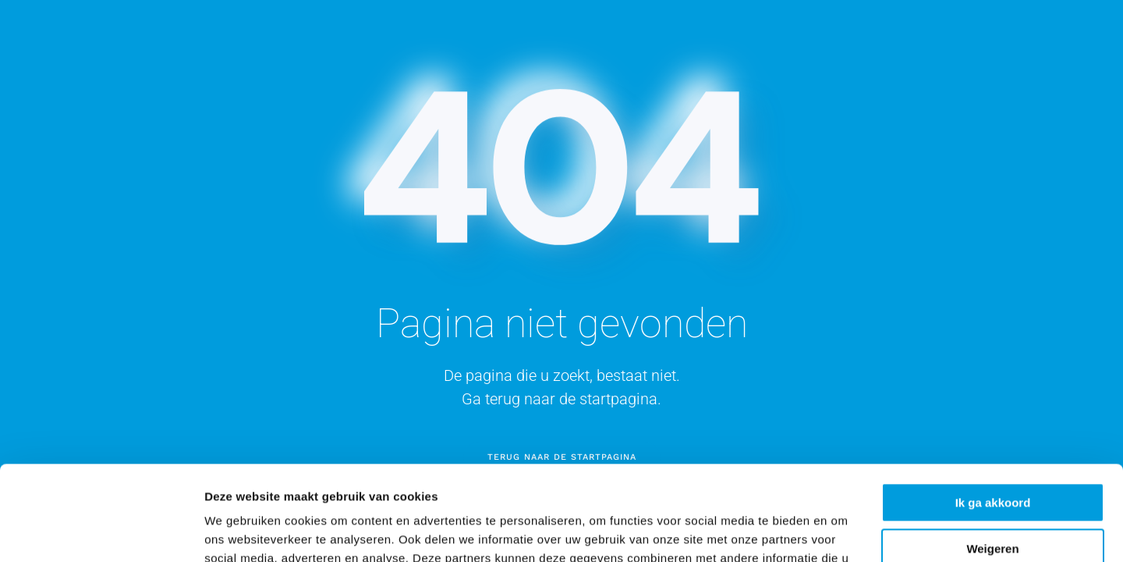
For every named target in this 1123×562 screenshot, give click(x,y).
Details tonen (241, 531)
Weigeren (992, 459)
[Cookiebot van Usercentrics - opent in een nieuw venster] (101, 531)
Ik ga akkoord (993, 414)
